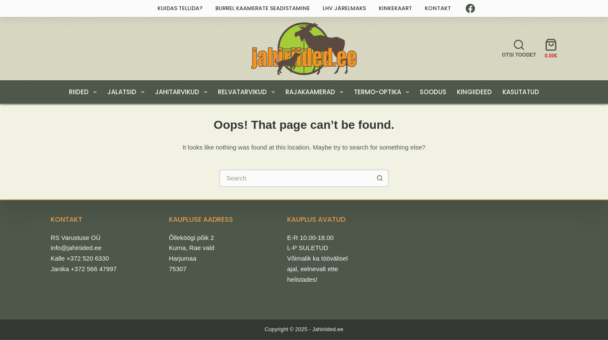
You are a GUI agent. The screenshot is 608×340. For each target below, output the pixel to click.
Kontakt (438, 8)
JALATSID (127, 92)
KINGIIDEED (474, 91)
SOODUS (433, 91)
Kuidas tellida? (180, 8)
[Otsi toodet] (519, 48)
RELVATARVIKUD (248, 92)
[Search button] (380, 178)
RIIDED (84, 92)
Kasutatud (520, 91)
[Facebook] (470, 8)
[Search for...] (296, 178)
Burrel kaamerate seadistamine (262, 8)
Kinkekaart (395, 8)
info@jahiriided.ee (76, 247)
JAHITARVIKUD (183, 92)
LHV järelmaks (344, 8)
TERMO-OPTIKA (383, 92)
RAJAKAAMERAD (316, 92)
